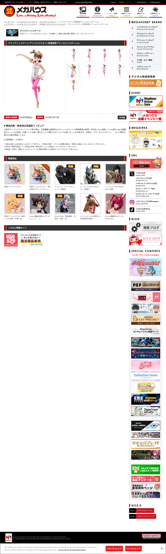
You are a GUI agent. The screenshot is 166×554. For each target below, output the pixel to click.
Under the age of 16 (114, 550)
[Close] (162, 550)
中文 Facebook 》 (155, 2)
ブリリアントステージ (47, 22)
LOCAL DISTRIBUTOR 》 (84, 2)
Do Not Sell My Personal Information (72, 551)
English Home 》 (142, 2)
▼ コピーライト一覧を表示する (19, 543)
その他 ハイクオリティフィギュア (52, 24)
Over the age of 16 (133, 550)
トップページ (9, 22)
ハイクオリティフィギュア (27, 22)
